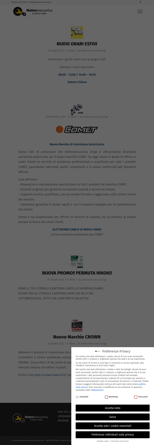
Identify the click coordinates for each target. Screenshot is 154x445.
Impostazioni (97, 387)
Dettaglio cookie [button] (103, 439)
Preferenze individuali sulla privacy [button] (113, 432)
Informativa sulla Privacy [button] (120, 439)
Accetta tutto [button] (112, 405)
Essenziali (82, 394)
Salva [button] (112, 414)
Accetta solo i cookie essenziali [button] (112, 423)
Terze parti (141, 394)
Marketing (111, 394)
